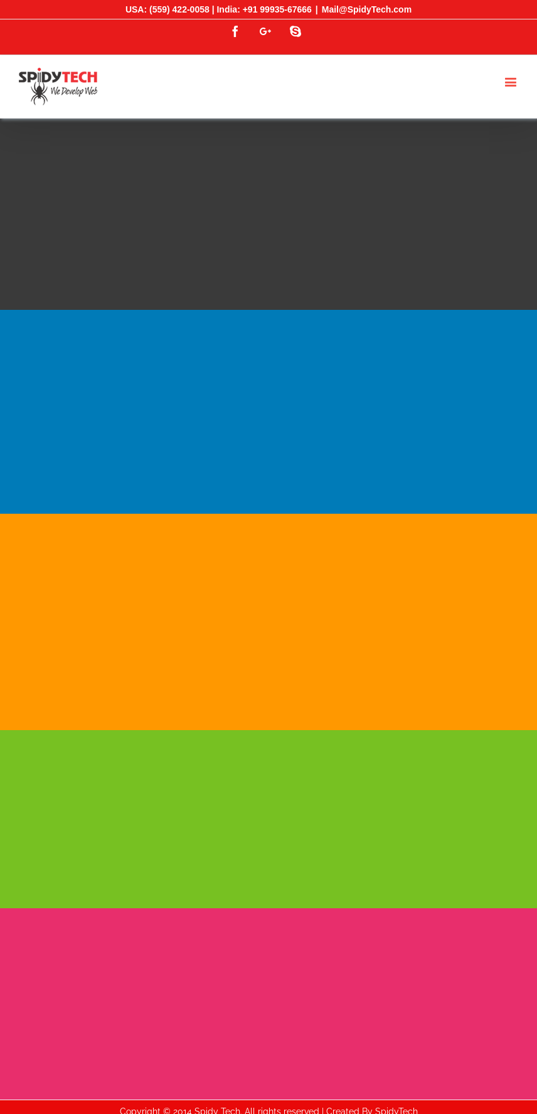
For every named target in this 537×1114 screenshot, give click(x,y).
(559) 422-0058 (179, 9)
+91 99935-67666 (277, 9)
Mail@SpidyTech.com (367, 9)
